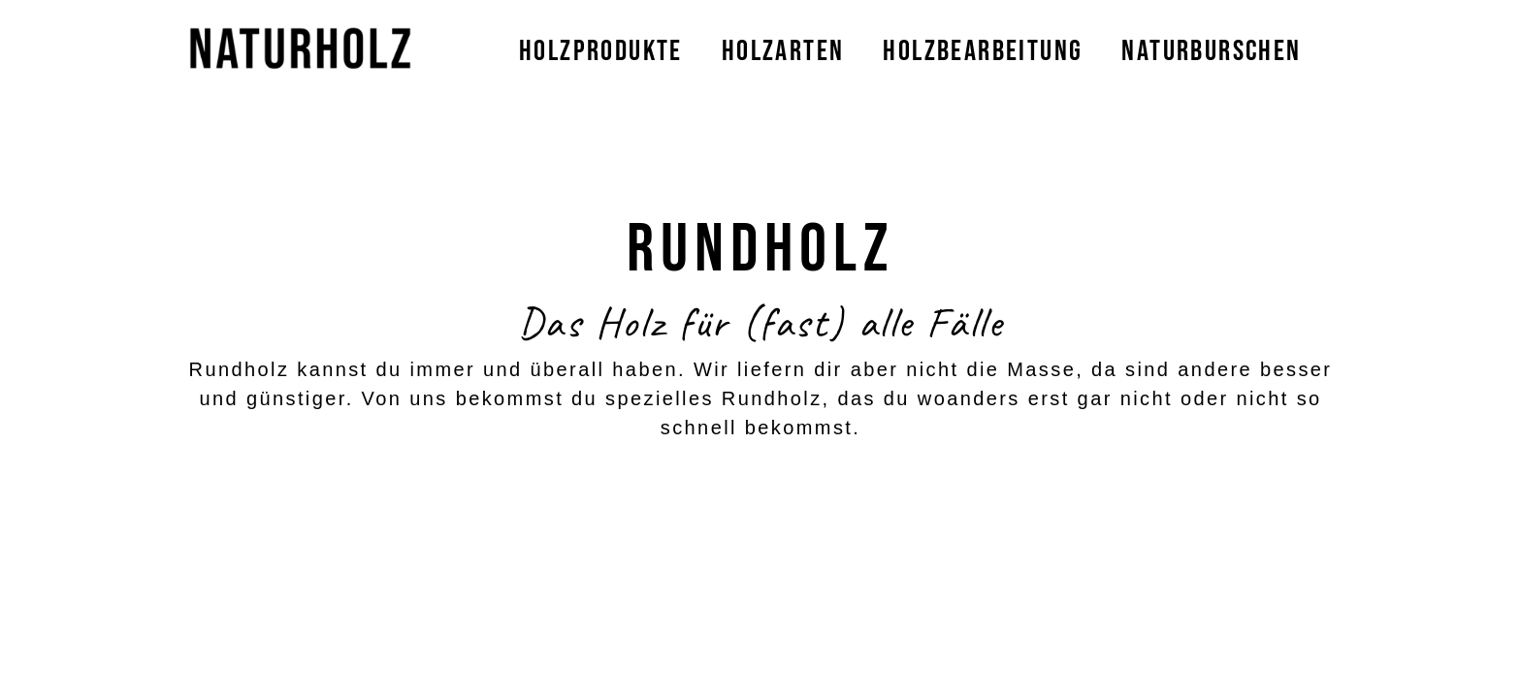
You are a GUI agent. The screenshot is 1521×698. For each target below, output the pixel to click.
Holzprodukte (601, 51)
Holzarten (783, 51)
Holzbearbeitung (983, 51)
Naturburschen (1211, 51)
